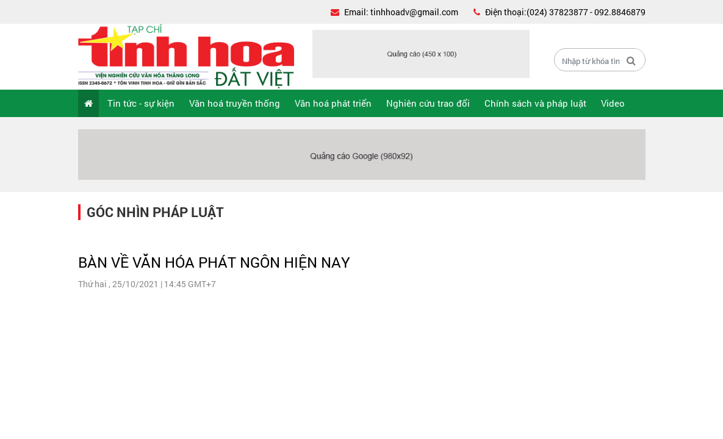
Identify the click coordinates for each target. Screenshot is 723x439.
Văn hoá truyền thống (234, 103)
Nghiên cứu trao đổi (428, 103)
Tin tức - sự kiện (140, 103)
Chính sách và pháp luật (535, 103)
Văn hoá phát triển (333, 103)
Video (613, 103)
